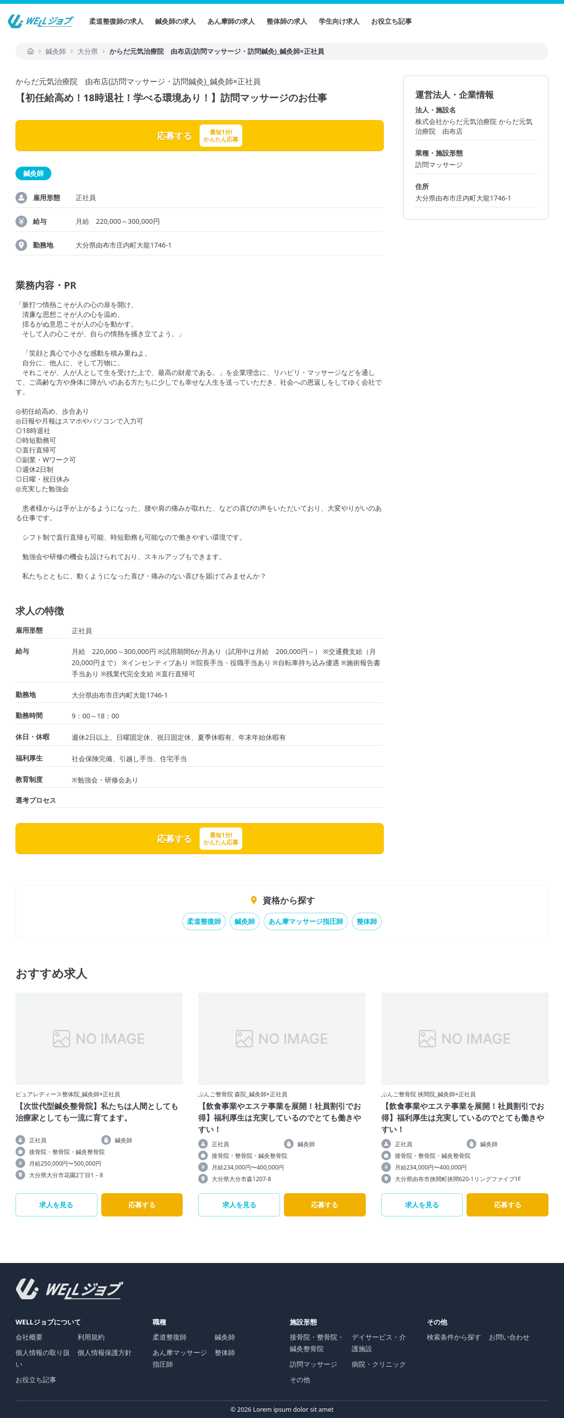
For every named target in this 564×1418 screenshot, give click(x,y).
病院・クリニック (379, 1364)
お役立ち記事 (391, 21)
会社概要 (29, 1336)
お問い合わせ (509, 1336)
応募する (142, 1204)
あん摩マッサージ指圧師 (305, 921)
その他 (300, 1379)
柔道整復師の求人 (116, 21)
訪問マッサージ (313, 1364)
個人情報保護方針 (105, 1352)
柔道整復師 (204, 921)
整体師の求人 (286, 21)
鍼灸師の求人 (175, 21)
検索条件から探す (454, 1336)
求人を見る (56, 1204)
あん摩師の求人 (231, 21)
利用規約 (91, 1336)
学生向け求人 (339, 21)
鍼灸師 (245, 921)
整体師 (367, 921)
